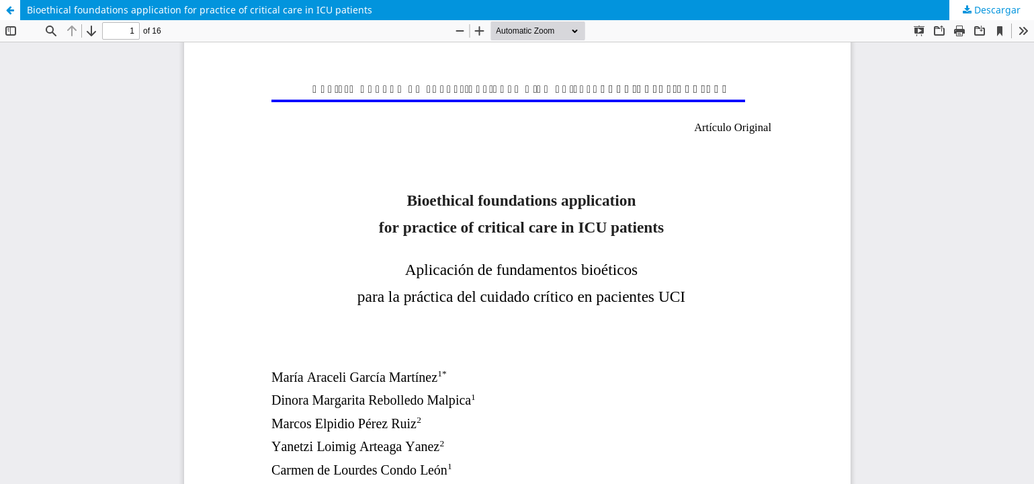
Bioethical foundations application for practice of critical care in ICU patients (199, 9)
